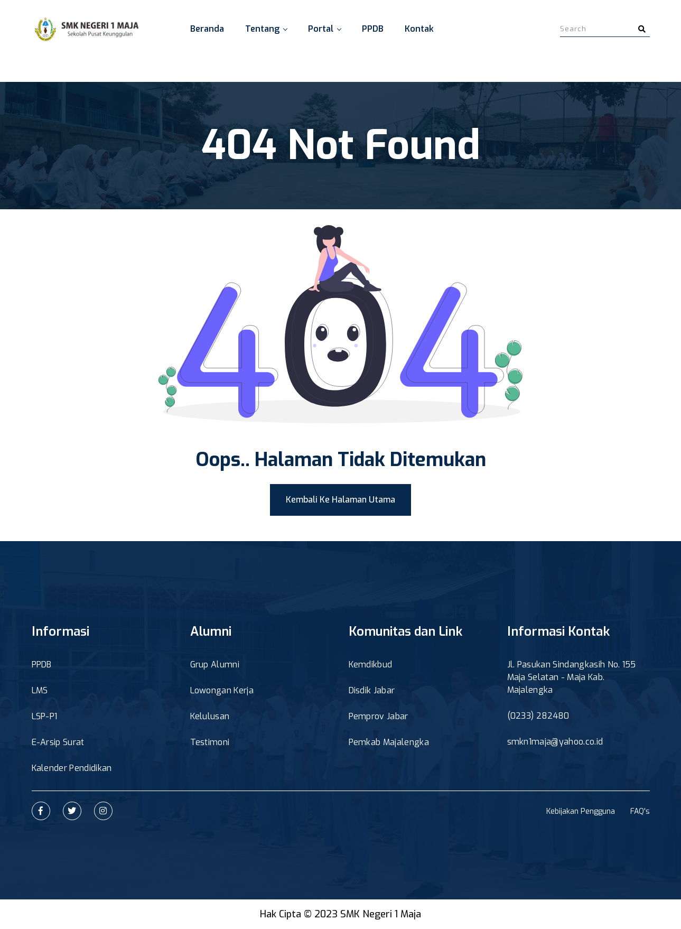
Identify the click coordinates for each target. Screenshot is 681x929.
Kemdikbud (371, 664)
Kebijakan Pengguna (580, 811)
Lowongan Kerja (222, 690)
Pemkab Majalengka (389, 742)
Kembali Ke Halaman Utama (340, 499)
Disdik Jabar (372, 690)
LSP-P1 (45, 716)
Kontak (419, 28)
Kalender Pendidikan (72, 768)
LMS (40, 690)
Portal (324, 28)
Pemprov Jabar (378, 716)
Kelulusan (210, 716)
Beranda (207, 28)
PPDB (373, 28)
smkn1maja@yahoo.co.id (555, 741)
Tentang (266, 28)
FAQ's (640, 811)
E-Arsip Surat (58, 742)
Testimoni (210, 742)
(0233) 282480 (538, 715)
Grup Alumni (215, 664)
